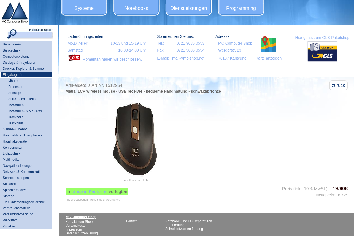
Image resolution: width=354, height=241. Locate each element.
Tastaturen (16, 105)
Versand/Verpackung (18, 214)
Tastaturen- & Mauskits (25, 111)
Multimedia (11, 160)
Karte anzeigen (269, 58)
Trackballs (15, 117)
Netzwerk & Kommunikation (23, 172)
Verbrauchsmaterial (17, 208)
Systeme (84, 8)
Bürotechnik (11, 50)
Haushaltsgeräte (15, 141)
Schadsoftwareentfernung (184, 229)
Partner (131, 221)
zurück (338, 85)
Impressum (74, 229)
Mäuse (13, 81)
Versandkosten (76, 225)
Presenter (15, 87)
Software (9, 184)
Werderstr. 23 (229, 50)
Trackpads (16, 123)
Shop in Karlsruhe (89, 191)
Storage (8, 196)
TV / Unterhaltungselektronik (23, 202)
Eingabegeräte (13, 75)
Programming (241, 8)
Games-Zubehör (15, 129)
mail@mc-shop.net (188, 58)
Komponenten (13, 147)
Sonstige (14, 93)
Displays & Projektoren (19, 63)
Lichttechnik (11, 154)
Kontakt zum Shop (79, 222)
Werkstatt (10, 220)
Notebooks (136, 8)
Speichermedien (15, 190)
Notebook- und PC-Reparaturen (188, 221)
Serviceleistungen (16, 178)
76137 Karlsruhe (232, 58)
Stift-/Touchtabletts (22, 99)
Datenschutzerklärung (82, 233)
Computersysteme (16, 56)
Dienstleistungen (188, 8)
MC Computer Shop (235, 43)
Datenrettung (174, 225)
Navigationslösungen (18, 166)
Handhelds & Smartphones (22, 135)
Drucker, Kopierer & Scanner (24, 69)
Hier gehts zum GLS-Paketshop (322, 37)
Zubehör (9, 226)
